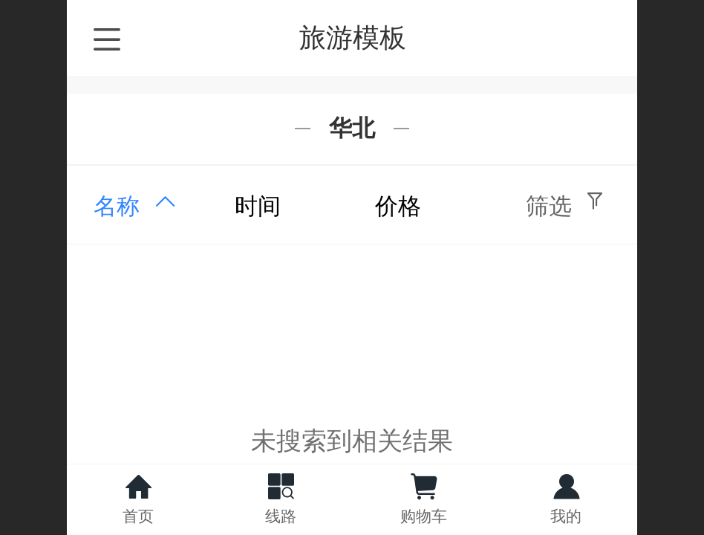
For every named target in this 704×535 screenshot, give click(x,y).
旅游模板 (352, 37)
